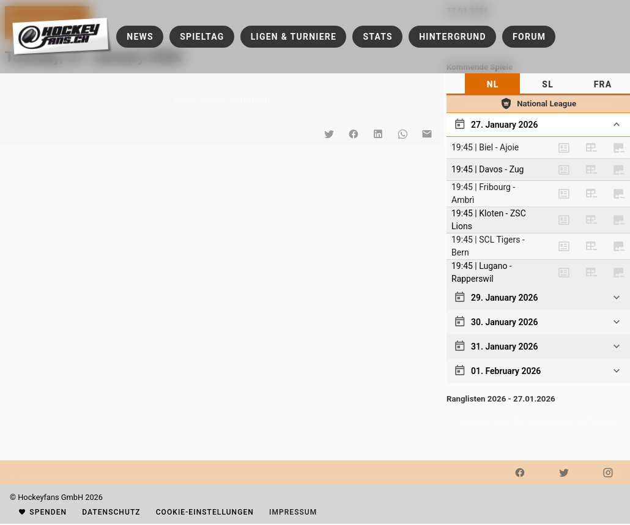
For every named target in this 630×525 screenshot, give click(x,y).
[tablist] (538, 84)
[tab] (492, 84)
